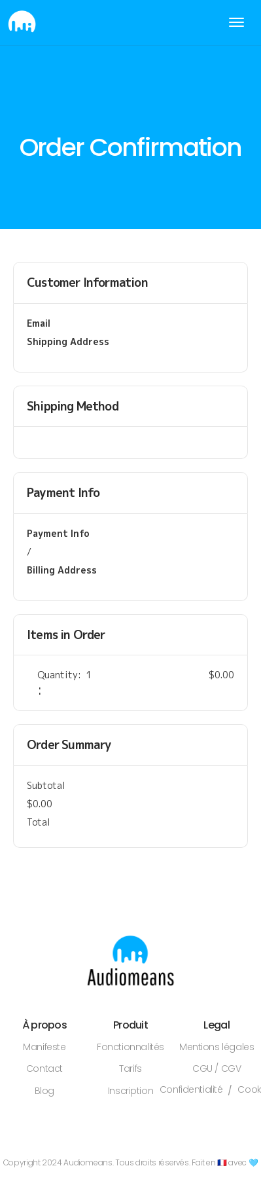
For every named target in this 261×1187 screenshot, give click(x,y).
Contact (44, 1068)
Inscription (130, 1091)
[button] (236, 23)
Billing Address (62, 570)
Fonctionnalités (130, 1047)
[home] (18, 22)
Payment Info (58, 533)
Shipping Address (68, 341)
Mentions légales (216, 1047)
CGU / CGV (216, 1068)
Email (38, 323)
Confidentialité (191, 1090)
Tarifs (130, 1068)
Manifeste (44, 1047)
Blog (44, 1091)
